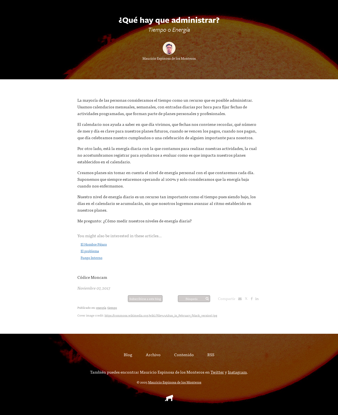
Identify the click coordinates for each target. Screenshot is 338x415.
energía (101, 307)
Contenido (184, 354)
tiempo (112, 307)
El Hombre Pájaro (94, 244)
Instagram (237, 371)
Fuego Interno (91, 257)
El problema (90, 251)
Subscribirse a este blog (145, 298)
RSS (210, 354)
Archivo (153, 354)
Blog (128, 354)
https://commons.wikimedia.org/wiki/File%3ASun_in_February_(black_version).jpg (161, 315)
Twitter (217, 371)
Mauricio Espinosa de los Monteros (169, 58)
